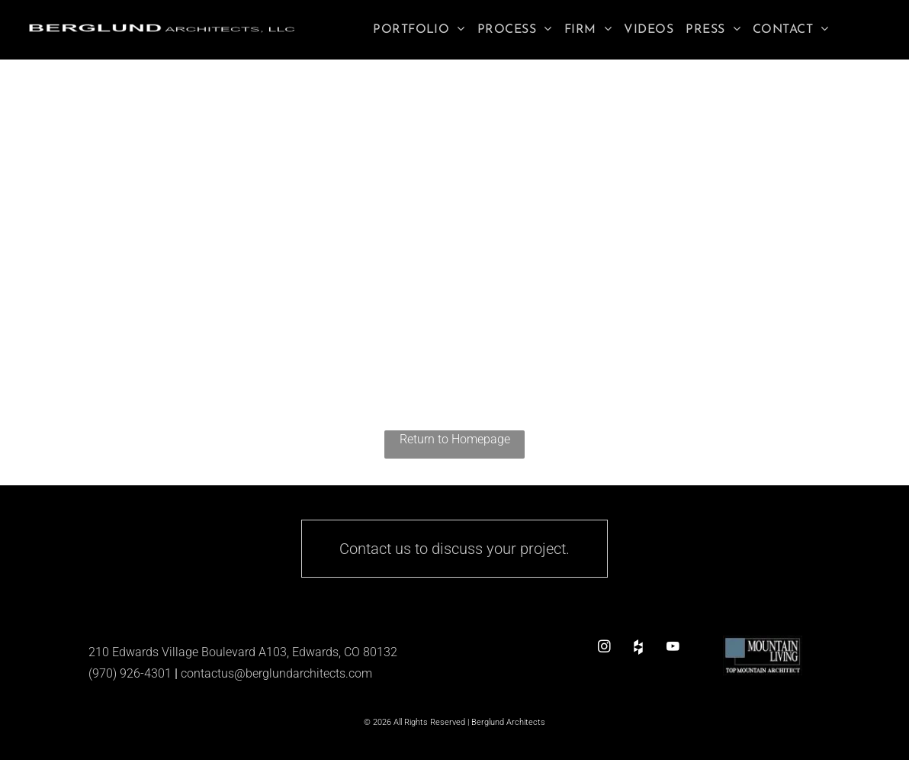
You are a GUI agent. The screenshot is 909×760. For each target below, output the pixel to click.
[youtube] (673, 647)
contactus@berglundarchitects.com (276, 673)
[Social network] (639, 647)
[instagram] (604, 647)
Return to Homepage (455, 439)
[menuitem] (419, 30)
